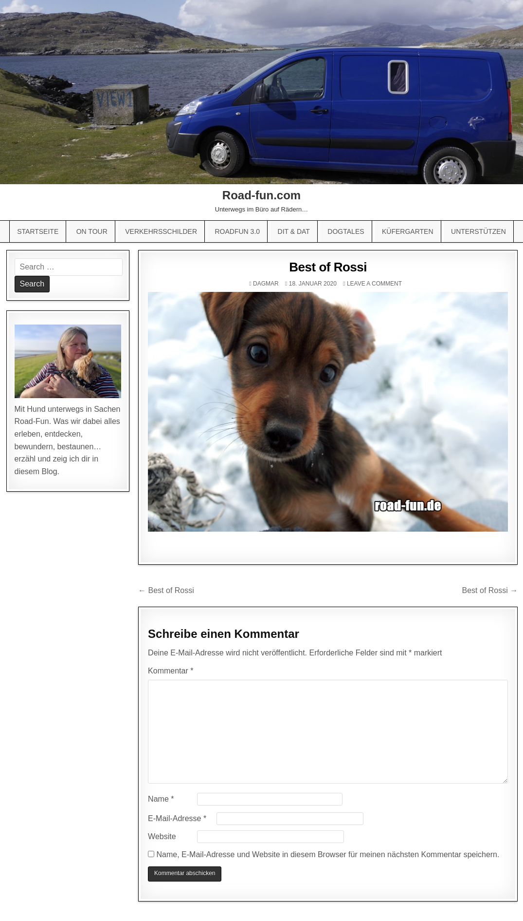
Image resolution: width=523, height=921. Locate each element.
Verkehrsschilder (161, 231)
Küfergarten (407, 231)
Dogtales (345, 231)
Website (162, 836)
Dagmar (266, 283)
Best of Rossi (328, 267)
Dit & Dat (294, 231)
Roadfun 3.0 (237, 231)
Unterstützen (478, 231)
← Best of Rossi (166, 590)
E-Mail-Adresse (177, 818)
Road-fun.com (261, 195)
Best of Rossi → (490, 590)
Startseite (37, 231)
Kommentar (170, 671)
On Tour (92, 231)
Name (161, 799)
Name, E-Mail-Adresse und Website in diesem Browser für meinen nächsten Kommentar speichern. (328, 854)
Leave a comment (374, 283)
